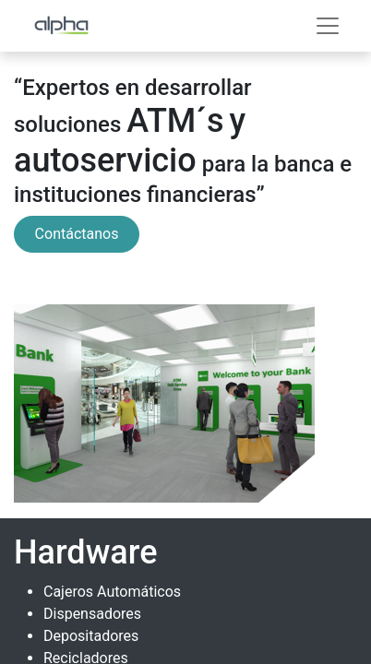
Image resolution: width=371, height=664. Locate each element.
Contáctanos (77, 234)
